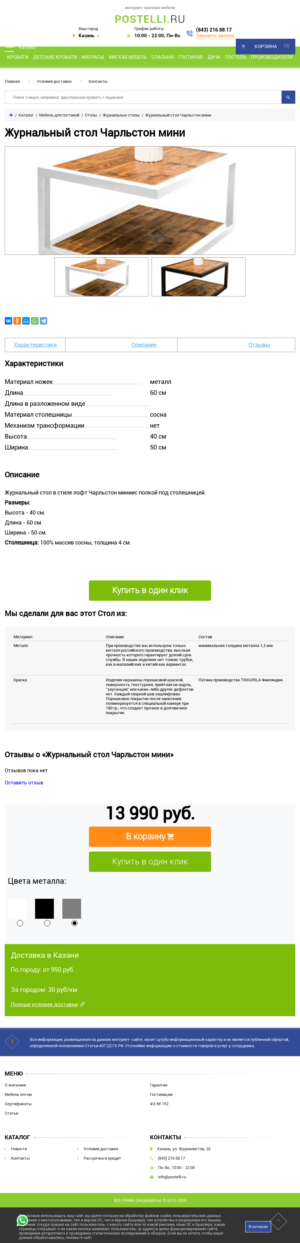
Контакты (98, 81)
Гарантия (158, 1085)
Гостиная (190, 57)
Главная (12, 81)
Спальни (162, 57)
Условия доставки (54, 81)
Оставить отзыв (24, 783)
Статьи (11, 1113)
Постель (235, 57)
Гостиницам (161, 1094)
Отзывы (259, 344)
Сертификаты (18, 1103)
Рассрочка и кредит (102, 1158)
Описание (144, 344)
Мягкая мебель (128, 57)
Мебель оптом (18, 1094)
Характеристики (35, 344)
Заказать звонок (215, 35)
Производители (272, 57)
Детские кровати (55, 57)
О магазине (15, 1085)
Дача (214, 57)
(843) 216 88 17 (214, 30)
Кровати (17, 57)
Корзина (266, 46)
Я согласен (258, 1227)
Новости (19, 1148)
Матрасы (93, 57)
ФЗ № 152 (159, 1103)
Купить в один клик (150, 862)
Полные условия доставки (44, 1004)
